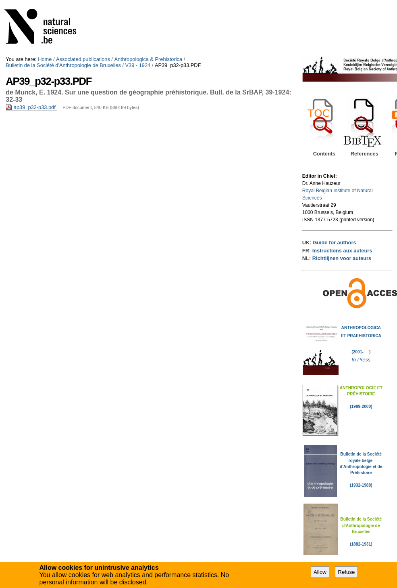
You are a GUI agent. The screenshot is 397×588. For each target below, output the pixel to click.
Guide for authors (334, 242)
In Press (360, 360)
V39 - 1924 (138, 65)
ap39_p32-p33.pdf (31, 107)
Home (45, 59)
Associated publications (83, 59)
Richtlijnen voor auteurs (341, 258)
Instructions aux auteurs (342, 251)
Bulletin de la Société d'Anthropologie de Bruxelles (63, 65)
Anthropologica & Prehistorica (148, 59)
